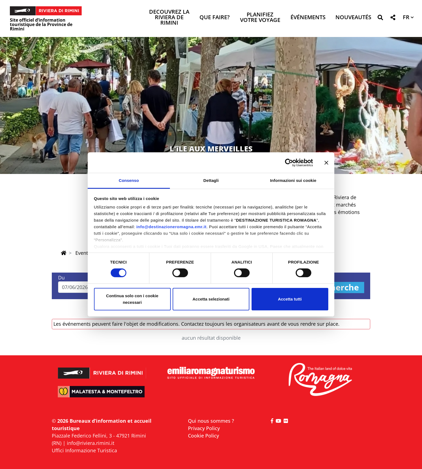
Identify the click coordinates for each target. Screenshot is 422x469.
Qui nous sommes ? (211, 420)
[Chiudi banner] (326, 162)
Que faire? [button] (214, 18)
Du (61, 277)
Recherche (337, 287)
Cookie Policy (203, 435)
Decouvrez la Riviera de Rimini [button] (169, 17)
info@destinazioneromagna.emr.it (171, 226)
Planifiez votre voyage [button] (260, 18)
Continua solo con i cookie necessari (132, 299)
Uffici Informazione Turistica (84, 450)
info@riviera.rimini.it (90, 443)
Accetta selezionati (210, 299)
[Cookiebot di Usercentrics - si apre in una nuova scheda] (289, 162)
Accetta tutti (290, 299)
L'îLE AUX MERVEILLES (211, 149)
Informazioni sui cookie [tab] (293, 180)
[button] (380, 18)
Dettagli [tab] (211, 180)
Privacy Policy (204, 428)
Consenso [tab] (129, 180)
